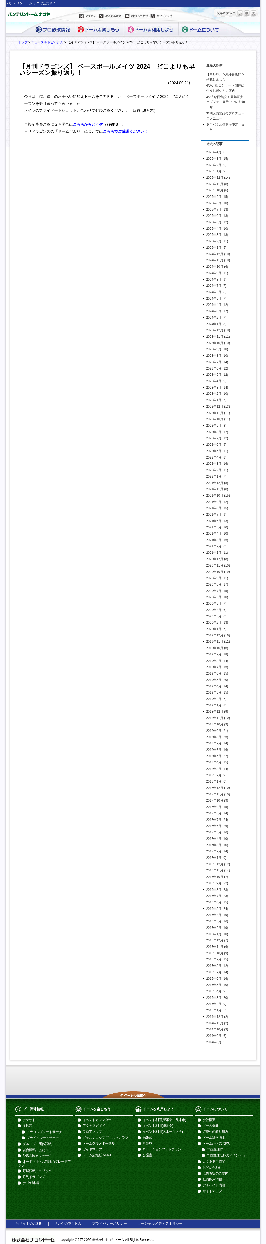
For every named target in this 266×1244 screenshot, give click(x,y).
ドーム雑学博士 (214, 1137)
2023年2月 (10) (217, 394)
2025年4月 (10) (217, 228)
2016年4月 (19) (217, 915)
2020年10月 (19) (218, 572)
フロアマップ (92, 1132)
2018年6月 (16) (217, 750)
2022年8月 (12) (217, 432)
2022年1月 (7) (216, 476)
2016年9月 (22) (217, 883)
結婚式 (147, 1137)
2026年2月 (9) (216, 165)
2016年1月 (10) (217, 934)
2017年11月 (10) (218, 794)
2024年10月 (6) (217, 267)
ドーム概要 (211, 1126)
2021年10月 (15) (218, 495)
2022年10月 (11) (218, 419)
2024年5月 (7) (216, 298)
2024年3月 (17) (217, 311)
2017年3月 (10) (217, 845)
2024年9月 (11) (217, 273)
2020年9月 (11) (217, 578)
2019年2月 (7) (216, 699)
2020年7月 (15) (217, 591)
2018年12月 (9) (217, 711)
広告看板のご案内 (215, 1173)
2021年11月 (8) (217, 489)
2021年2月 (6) (216, 546)
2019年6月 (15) (217, 673)
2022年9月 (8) (216, 425)
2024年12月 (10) (218, 254)
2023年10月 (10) (218, 343)
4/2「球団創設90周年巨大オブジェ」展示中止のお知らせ (225, 102)
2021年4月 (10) (217, 533)
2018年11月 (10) (218, 718)
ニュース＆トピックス (47, 42)
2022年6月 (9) (216, 444)
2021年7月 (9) (216, 514)
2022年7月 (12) (217, 438)
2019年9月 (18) (217, 654)
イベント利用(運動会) (158, 1126)
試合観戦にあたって (37, 1150)
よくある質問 (110, 17)
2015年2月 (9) (216, 1004)
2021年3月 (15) (217, 540)
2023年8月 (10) (217, 355)
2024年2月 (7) (216, 317)
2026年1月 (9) (216, 171)
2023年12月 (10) (218, 330)
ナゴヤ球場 (31, 1183)
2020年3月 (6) (216, 616)
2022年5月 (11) (217, 451)
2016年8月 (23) (217, 890)
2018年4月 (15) (217, 762)
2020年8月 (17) (217, 584)
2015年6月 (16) (217, 979)
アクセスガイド (94, 1126)
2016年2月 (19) (217, 928)
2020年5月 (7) (216, 603)
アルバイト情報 (214, 1185)
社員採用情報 (212, 1179)
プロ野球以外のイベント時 (226, 1155)
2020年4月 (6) (216, 610)
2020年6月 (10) (217, 597)
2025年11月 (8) (217, 184)
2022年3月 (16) (217, 463)
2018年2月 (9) (216, 775)
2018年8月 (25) (217, 737)
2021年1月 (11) (217, 552)
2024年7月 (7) (216, 286)
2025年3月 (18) (217, 235)
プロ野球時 (215, 1150)
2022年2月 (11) (217, 470)
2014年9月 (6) (216, 1036)
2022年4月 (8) (216, 457)
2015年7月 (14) (217, 972)
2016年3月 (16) (217, 921)
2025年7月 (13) (217, 209)
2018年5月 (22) (217, 756)
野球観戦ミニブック (37, 1171)
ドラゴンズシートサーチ (44, 1132)
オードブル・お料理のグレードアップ (44, 1163)
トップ (23, 42)
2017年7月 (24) (217, 820)
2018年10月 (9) (217, 724)
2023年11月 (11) (218, 336)
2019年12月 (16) (218, 635)
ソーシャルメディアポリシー (160, 1223)
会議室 (147, 1155)
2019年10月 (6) (217, 648)
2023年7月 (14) (217, 362)
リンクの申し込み (68, 1223)
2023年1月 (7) (216, 400)
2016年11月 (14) (218, 870)
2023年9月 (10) (217, 349)
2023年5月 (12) (217, 375)
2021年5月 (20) (217, 527)
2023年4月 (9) (216, 381)
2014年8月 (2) (216, 1042)
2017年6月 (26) (217, 826)
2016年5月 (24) (217, 909)
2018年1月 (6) (216, 781)
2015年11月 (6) (217, 947)
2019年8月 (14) (217, 661)
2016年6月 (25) (217, 902)
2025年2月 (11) (217, 241)
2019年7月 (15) (217, 667)
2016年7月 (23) (217, 896)
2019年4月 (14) (217, 686)
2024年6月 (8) (216, 292)
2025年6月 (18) (217, 216)
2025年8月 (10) (217, 203)
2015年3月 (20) (217, 998)
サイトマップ (161, 17)
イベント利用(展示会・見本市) (164, 1120)
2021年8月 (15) (217, 508)
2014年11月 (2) (217, 1023)
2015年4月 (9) (216, 991)
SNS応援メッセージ (37, 1156)
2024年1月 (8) (216, 324)
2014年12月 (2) (217, 1017)
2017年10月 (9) (217, 800)
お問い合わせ (136, 17)
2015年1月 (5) (216, 1010)
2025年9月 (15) (217, 197)
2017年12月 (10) (218, 788)
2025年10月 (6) (217, 190)
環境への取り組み (215, 1132)
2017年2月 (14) (217, 851)
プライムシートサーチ (43, 1138)
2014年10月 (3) (217, 1029)
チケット (29, 1120)
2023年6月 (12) (217, 368)
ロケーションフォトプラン (162, 1149)
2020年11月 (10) (218, 565)
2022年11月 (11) (218, 413)
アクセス (88, 17)
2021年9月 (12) (217, 502)
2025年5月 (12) (217, 222)
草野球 (147, 1143)
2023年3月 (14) (217, 387)
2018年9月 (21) (217, 731)
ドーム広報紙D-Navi (97, 1155)
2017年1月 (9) (216, 858)
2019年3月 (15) (217, 692)
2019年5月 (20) (217, 680)
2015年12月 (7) (217, 940)
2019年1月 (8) (216, 705)
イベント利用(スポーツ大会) (163, 1132)
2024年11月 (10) (218, 260)
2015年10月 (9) (217, 953)
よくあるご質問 (214, 1162)
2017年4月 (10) (217, 839)
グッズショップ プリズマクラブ (105, 1137)
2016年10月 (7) (217, 877)
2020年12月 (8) (217, 559)
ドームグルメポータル (99, 1143)
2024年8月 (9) (216, 279)
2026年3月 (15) (217, 159)
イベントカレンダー (97, 1120)
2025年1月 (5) (216, 247)
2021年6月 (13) (217, 521)
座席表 (27, 1126)
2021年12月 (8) (217, 483)
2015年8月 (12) (217, 966)
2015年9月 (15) (217, 959)
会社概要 (209, 1120)
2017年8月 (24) (217, 813)
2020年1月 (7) (216, 629)
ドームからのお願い (217, 1143)
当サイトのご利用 (29, 1223)
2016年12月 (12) (218, 864)
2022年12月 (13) (218, 406)
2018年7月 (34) (217, 743)
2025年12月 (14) (218, 178)
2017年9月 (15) (217, 807)
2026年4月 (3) (216, 152)
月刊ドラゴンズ (34, 1177)
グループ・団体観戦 (37, 1144)
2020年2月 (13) (217, 622)
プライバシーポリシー (109, 1223)
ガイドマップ (92, 1149)
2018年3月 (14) (217, 769)
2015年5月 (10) (217, 985)
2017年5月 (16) (217, 832)
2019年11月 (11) (218, 641)
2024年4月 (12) (217, 305)
